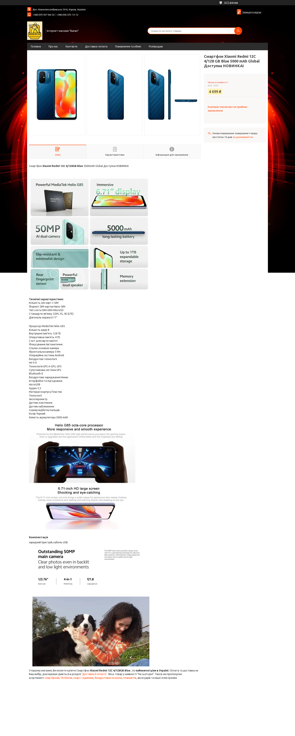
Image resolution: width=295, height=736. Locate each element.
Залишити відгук (251, 12)
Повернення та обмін (128, 46)
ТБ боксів (66, 677)
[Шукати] (238, 31)
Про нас (53, 46)
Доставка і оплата (96, 46)
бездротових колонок (108, 677)
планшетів (129, 677)
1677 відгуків (231, 2)
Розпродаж (156, 46)
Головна (36, 46)
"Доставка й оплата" (94, 674)
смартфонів (52, 677)
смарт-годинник (83, 677)
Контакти (71, 46)
